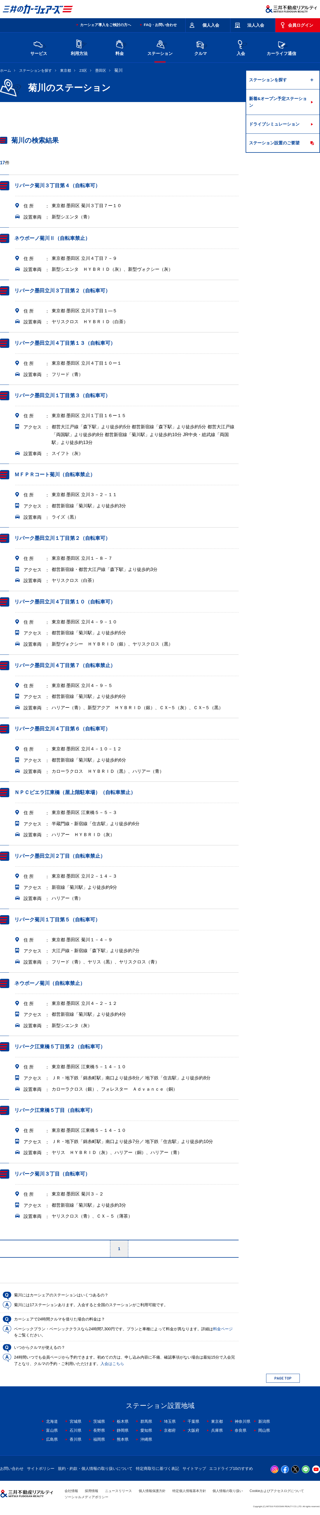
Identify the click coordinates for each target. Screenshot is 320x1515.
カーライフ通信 (281, 47)
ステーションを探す (35, 70)
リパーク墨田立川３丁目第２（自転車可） (62, 290)
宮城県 (75, 1421)
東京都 (65, 70)
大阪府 (193, 1430)
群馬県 (146, 1421)
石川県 (75, 1430)
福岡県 (99, 1439)
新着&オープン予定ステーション (278, 102)
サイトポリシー (40, 1468)
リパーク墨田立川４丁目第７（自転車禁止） (64, 665)
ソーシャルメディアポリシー (86, 1497)
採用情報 (91, 1491)
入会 (241, 47)
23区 (83, 70)
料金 (120, 47)
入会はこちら (112, 1363)
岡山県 (264, 1430)
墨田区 (100, 70)
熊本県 (123, 1439)
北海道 (52, 1421)
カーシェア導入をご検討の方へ (105, 25)
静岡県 (123, 1430)
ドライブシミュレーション (274, 124)
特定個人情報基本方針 (189, 1491)
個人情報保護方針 (152, 1491)
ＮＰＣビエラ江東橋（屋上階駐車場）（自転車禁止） (75, 792)
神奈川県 (242, 1421)
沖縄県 (146, 1439)
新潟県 (264, 1421)
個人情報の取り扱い (227, 1491)
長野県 (99, 1430)
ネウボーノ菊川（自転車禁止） (49, 983)
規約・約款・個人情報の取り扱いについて (95, 1468)
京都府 (170, 1430)
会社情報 (71, 1491)
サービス (38, 47)
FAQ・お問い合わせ (160, 25)
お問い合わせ (12, 1468)
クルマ (200, 47)
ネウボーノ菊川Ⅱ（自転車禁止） (52, 238)
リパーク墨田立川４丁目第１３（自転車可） (64, 343)
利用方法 (79, 47)
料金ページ (223, 1329)
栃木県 (123, 1421)
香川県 (75, 1439)
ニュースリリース (118, 1491)
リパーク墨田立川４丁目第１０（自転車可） (64, 602)
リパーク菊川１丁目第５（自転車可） (57, 919)
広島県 (52, 1439)
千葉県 (193, 1421)
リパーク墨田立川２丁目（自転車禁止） (59, 856)
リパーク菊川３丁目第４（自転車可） (57, 185)
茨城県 (99, 1421)
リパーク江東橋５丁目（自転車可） (54, 1110)
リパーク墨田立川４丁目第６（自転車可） (62, 729)
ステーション (160, 47)
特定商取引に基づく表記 (157, 1468)
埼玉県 (170, 1421)
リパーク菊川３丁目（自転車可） (52, 1174)
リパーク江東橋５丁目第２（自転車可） (59, 1046)
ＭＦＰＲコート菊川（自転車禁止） (54, 474)
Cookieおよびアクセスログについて (277, 1491)
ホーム (5, 70)
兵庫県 (217, 1430)
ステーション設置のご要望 (274, 142)
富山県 (52, 1430)
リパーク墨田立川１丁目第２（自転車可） (62, 538)
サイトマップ (194, 1468)
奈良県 (240, 1430)
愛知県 (146, 1430)
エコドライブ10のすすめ (231, 1468)
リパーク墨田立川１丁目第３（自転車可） (62, 395)
